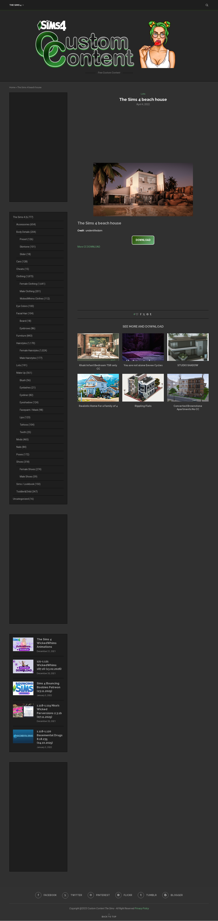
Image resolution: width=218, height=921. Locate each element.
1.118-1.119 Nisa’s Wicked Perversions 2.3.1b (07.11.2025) (49, 711)
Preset (26, 239)
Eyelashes (28, 387)
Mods (22, 439)
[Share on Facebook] (140, 314)
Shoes (22, 461)
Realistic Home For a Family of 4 (98, 406)
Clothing (24, 276)
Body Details (26, 232)
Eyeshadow (29, 402)
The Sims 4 (15, 5)
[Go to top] (109, 916)
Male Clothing (30, 291)
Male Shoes (28, 476)
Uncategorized (23, 499)
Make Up (24, 372)
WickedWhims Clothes (35, 298)
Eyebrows (27, 328)
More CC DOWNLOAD (88, 246)
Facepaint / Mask (31, 410)
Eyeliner (26, 395)
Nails (21, 447)
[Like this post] (137, 314)
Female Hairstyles (33, 350)
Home (12, 87)
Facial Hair (25, 313)
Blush (25, 380)
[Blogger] (172, 895)
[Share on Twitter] (144, 314)
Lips (25, 417)
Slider (25, 254)
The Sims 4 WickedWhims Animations (47, 643)
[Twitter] (72, 895)
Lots (21, 365)
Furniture (24, 335)
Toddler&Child (27, 491)
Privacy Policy (142, 908)
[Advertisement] (143, 134)
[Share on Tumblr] (150, 314)
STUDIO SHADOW (187, 365)
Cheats (22, 269)
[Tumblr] (147, 895)
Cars (22, 261)
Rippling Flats (143, 406)
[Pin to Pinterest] (147, 314)
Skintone (28, 246)
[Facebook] (46, 895)
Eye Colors (25, 306)
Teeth (25, 432)
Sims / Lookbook (28, 484)
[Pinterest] (99, 895)
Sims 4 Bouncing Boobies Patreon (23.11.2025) (48, 687)
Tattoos (27, 424)
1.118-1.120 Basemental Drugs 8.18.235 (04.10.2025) (50, 737)
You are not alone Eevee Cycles (143, 365)
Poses (22, 454)
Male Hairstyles (31, 358)
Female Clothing (32, 283)
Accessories (26, 224)
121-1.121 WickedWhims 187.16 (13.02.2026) (49, 665)
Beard (25, 321)
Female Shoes (30, 469)
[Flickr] (123, 895)
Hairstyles (25, 343)
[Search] (207, 5)
